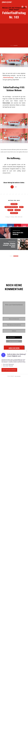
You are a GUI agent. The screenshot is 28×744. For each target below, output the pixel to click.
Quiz (21, 207)
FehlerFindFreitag (8, 77)
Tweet (3, 226)
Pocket (24, 226)
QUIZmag (14, 204)
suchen (17, 210)
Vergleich (14, 213)
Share (10, 226)
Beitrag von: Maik (14, 200)
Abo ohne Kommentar (14, 341)
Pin (17, 226)
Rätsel (10, 210)
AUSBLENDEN (16, 45)
